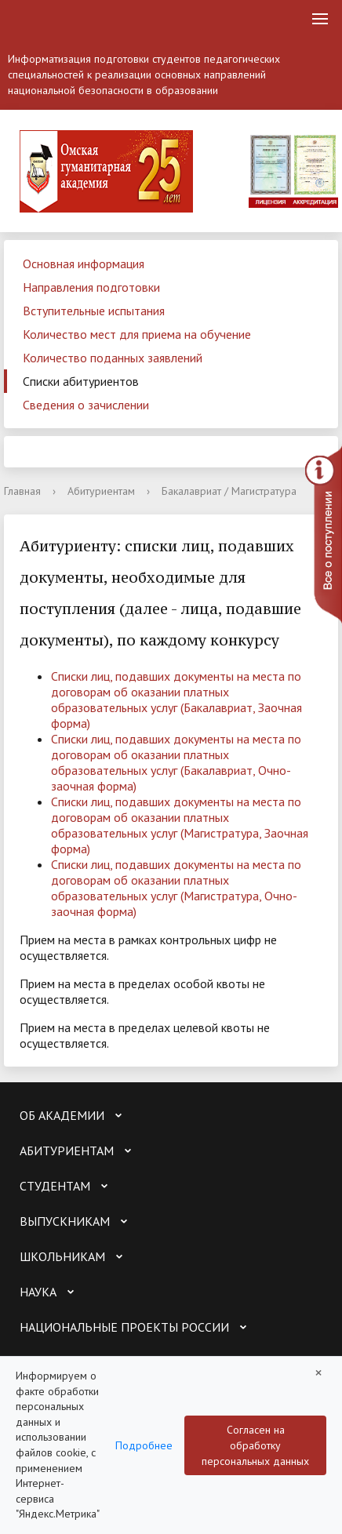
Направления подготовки (91, 287)
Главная (22, 491)
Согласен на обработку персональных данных (255, 1445)
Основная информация (83, 263)
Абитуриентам (101, 491)
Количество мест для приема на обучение (137, 334)
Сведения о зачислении (86, 405)
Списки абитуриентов (81, 381)
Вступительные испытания (94, 310)
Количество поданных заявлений (112, 357)
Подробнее (144, 1445)
